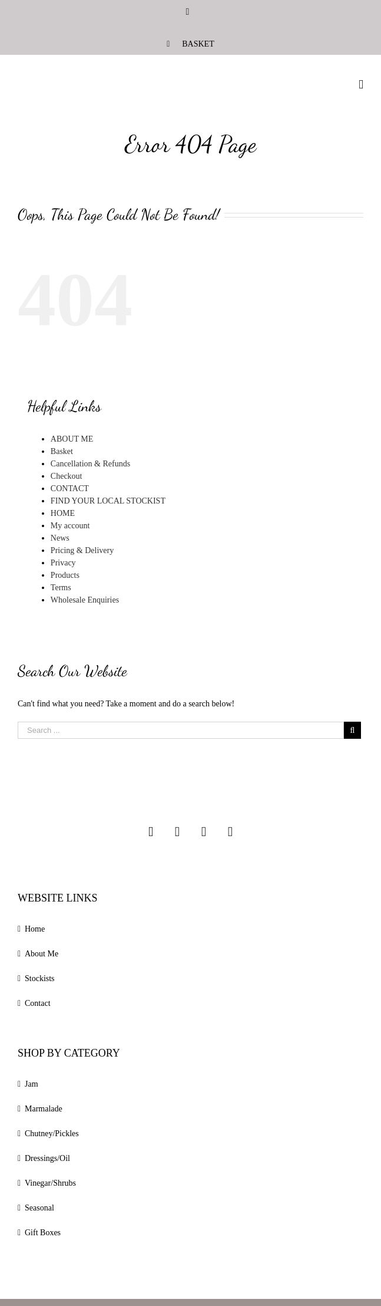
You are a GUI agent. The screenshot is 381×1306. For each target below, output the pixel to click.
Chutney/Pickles (52, 1133)
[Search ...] (181, 730)
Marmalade (43, 1108)
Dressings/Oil (47, 1158)
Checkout (66, 476)
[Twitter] (204, 831)
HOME (63, 513)
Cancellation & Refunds (90, 463)
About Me (41, 953)
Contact (38, 1003)
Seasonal (39, 1207)
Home (35, 929)
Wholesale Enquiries (85, 600)
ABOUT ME (72, 439)
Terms (61, 587)
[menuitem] (190, 44)
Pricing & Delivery (82, 550)
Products (65, 575)
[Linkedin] (230, 831)
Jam (31, 1084)
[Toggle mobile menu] (361, 84)
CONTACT (70, 488)
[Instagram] (151, 831)
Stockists (40, 978)
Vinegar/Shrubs (50, 1183)
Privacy (63, 562)
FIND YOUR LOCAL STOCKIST (108, 500)
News (60, 538)
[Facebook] (177, 831)
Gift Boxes (43, 1232)
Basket (62, 451)
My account (70, 525)
